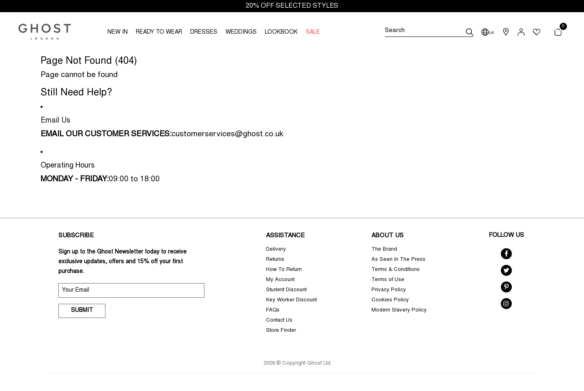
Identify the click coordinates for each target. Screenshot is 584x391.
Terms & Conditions (395, 270)
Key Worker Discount (291, 300)
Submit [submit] (82, 311)
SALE (313, 32)
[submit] (469, 32)
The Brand (384, 249)
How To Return (284, 270)
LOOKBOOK (281, 32)
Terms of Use (387, 280)
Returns (275, 259)
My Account (280, 280)
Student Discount (286, 290)
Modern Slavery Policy (399, 310)
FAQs (272, 310)
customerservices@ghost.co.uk (227, 134)
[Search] (429, 32)
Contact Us (279, 320)
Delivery (276, 249)
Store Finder (281, 330)
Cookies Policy (390, 300)
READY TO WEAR (159, 32)
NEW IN (117, 32)
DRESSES (203, 32)
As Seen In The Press (398, 259)
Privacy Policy (388, 290)
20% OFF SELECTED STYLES (292, 6)
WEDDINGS (241, 32)
